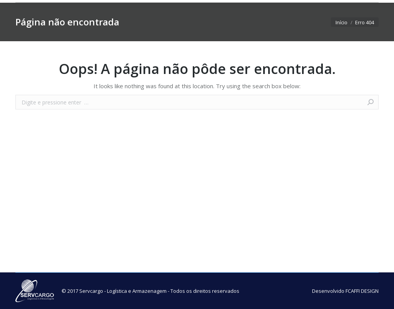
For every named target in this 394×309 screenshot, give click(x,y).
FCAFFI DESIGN (362, 290)
